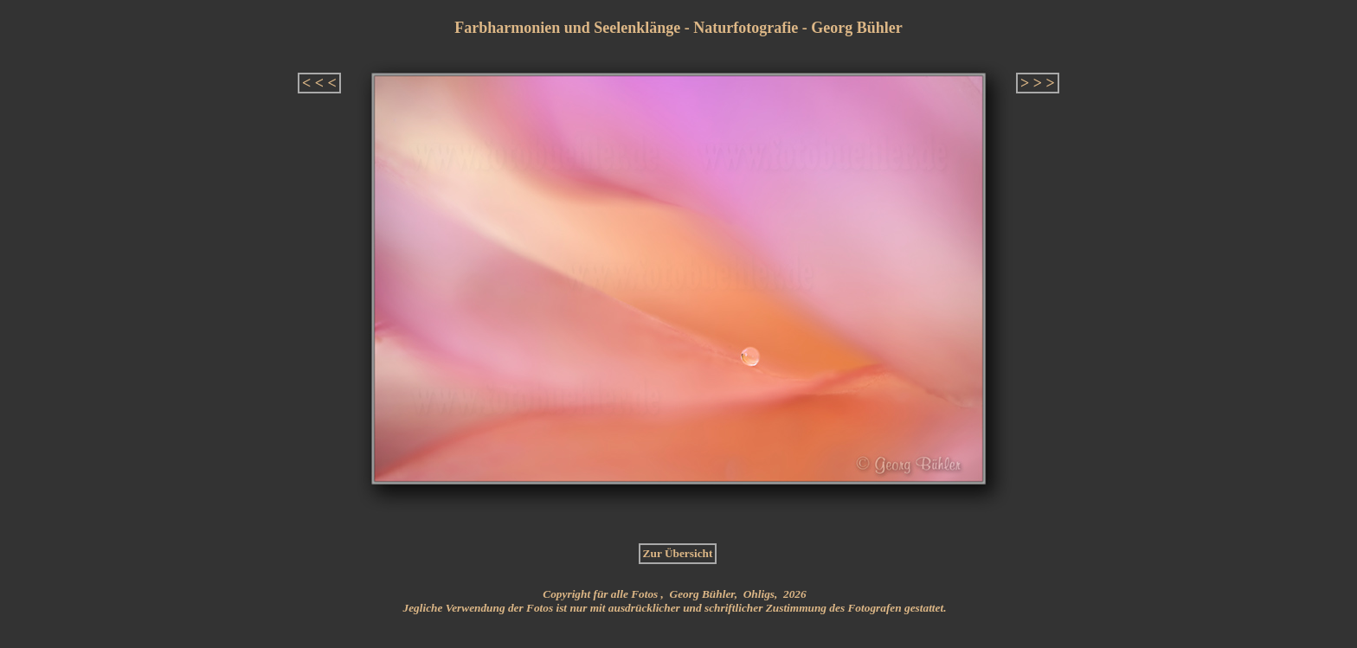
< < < (319, 83)
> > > (1037, 83)
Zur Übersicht (678, 553)
